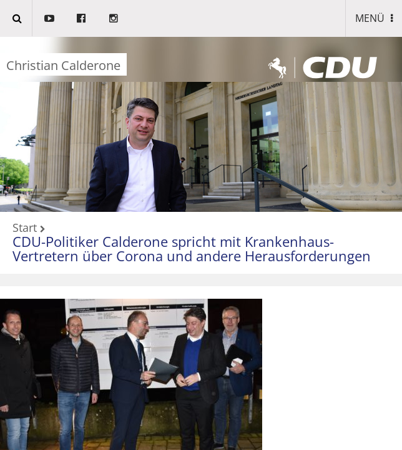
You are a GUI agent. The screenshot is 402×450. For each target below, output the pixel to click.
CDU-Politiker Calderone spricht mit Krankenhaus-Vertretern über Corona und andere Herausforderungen (191, 248)
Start (24, 228)
